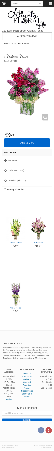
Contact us (27, 376)
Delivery (27, 379)
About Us (27, 374)
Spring (13, 43)
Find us (9, 399)
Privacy (27, 388)
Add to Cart (27, 142)
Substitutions (27, 391)
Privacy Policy (10, 447)
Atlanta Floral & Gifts (27, 18)
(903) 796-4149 (27, 36)
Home (6, 43)
